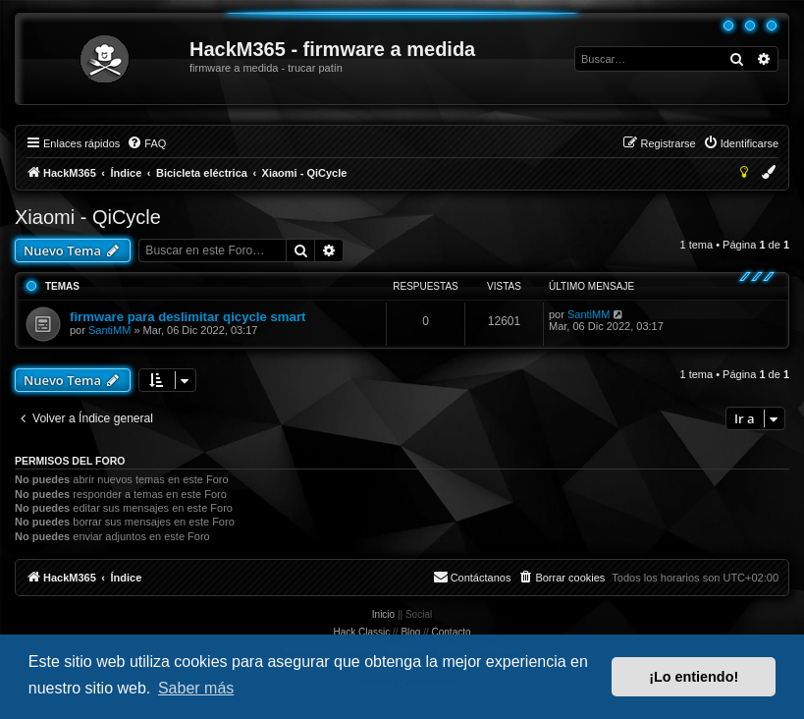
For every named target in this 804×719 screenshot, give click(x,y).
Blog (410, 632)
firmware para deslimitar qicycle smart (187, 316)
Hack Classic (361, 632)
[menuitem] (146, 143)
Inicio (383, 614)
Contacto (451, 632)
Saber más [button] (196, 688)
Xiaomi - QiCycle (88, 217)
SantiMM (109, 330)
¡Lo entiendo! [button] (693, 677)
